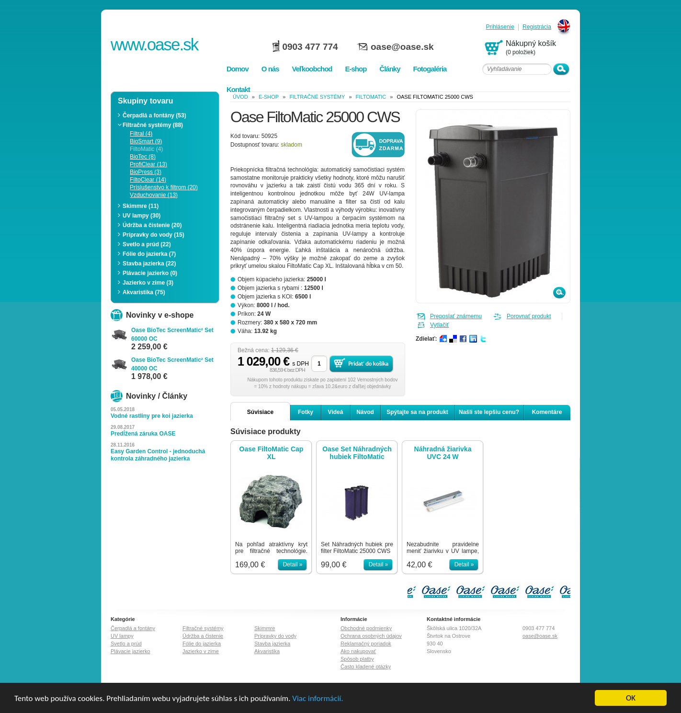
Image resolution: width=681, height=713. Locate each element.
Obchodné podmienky (366, 628)
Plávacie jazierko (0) (150, 273)
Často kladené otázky (365, 666)
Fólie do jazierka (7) (149, 254)
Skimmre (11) (141, 206)
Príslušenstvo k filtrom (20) (164, 187)
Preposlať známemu (456, 316)
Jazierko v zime (200, 651)
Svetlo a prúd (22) (147, 244)
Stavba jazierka (272, 643)
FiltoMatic (371, 97)
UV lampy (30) (141, 215)
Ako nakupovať (358, 651)
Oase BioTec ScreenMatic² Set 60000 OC (172, 334)
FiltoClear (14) (148, 179)
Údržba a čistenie (202, 636)
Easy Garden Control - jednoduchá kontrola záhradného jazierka (158, 455)
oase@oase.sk (402, 47)
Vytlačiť (439, 325)
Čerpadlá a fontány (133, 628)
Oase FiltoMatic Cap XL (271, 452)
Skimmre (264, 628)
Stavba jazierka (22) (149, 263)
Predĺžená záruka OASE (143, 433)
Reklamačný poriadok (365, 643)
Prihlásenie (500, 27)
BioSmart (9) (146, 141)
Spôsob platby (357, 659)
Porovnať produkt (529, 316)
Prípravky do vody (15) (153, 234)
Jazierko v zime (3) (148, 282)
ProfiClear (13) (148, 164)
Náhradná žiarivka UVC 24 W (443, 452)
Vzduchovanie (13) (154, 195)
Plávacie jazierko (130, 651)
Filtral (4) (141, 133)
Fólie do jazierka (201, 643)
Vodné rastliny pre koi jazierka (152, 416)
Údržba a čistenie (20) (152, 225)
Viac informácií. (317, 699)
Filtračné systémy (317, 97)
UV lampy (122, 636)
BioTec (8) (143, 156)
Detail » (293, 564)
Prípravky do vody (275, 636)
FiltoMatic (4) (146, 149)
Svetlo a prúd (126, 643)
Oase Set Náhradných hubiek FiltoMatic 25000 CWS (357, 452)
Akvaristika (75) (144, 292)
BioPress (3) (145, 172)
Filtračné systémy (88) (153, 125)
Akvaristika (267, 651)
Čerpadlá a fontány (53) (154, 115)
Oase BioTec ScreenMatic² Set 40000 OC (172, 364)
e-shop (269, 97)
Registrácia (536, 27)
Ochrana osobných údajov (371, 636)
